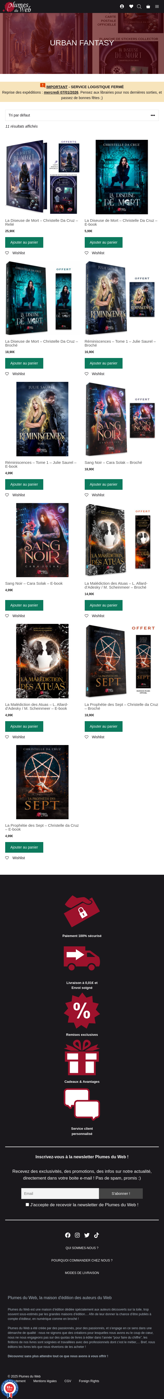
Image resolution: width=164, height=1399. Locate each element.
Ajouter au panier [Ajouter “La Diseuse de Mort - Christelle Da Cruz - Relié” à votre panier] (24, 242)
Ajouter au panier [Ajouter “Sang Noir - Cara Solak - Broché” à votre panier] (104, 484)
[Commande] (82, 115)
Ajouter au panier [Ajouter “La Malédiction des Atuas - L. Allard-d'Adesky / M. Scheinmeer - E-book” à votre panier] (24, 726)
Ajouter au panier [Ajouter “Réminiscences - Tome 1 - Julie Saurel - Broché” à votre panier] (104, 363)
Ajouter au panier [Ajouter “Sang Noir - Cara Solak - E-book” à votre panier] (24, 605)
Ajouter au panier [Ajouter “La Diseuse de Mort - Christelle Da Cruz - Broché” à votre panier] (24, 363)
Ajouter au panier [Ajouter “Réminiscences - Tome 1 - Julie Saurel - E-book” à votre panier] (24, 484)
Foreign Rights (89, 1381)
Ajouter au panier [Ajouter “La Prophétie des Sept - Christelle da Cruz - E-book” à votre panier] (24, 847)
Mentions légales (45, 1381)
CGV (68, 1381)
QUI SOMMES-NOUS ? (82, 1248)
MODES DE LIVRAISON (82, 1273)
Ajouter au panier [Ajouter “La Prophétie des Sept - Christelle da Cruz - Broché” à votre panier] (104, 726)
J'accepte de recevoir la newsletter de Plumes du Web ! (82, 1204)
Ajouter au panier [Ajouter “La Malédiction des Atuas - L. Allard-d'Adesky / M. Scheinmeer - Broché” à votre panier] (104, 605)
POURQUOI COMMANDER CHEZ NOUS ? (81, 1260)
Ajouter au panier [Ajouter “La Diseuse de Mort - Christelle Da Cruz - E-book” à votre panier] (104, 242)
